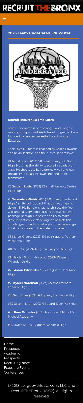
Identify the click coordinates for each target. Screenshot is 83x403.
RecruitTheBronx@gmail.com (31, 120)
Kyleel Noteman (25, 283)
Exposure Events (17, 368)
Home (9, 344)
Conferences (14, 372)
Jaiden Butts (22, 186)
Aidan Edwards (26, 270)
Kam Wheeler (24, 312)
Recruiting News (17, 363)
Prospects (12, 349)
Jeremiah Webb (25, 199)
